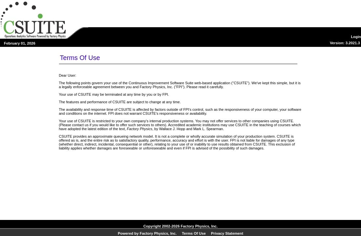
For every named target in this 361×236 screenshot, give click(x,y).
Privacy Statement (227, 233)
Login (356, 37)
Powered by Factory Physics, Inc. (147, 233)
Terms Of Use (194, 233)
